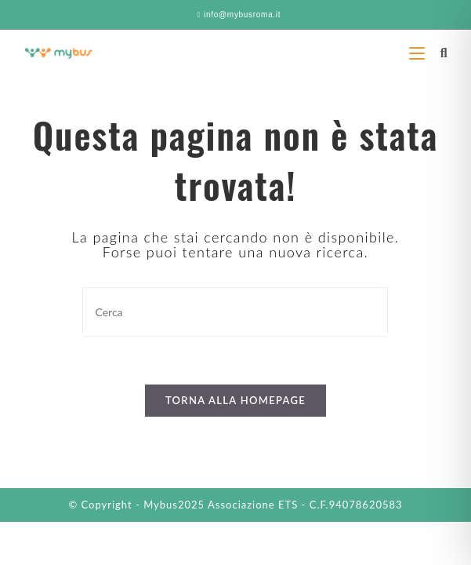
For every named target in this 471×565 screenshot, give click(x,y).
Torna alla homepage (235, 400)
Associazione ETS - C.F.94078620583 (305, 504)
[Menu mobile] (419, 52)
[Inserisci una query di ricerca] (235, 312)
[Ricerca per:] (438, 52)
